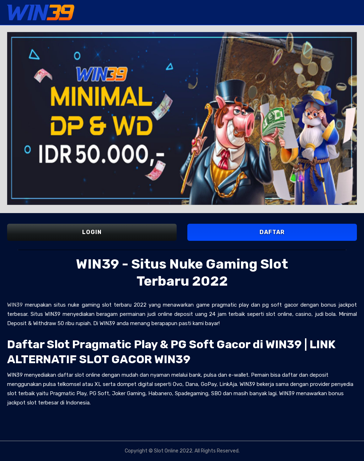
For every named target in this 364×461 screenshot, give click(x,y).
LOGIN (92, 232)
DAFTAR (272, 232)
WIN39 (15, 305)
